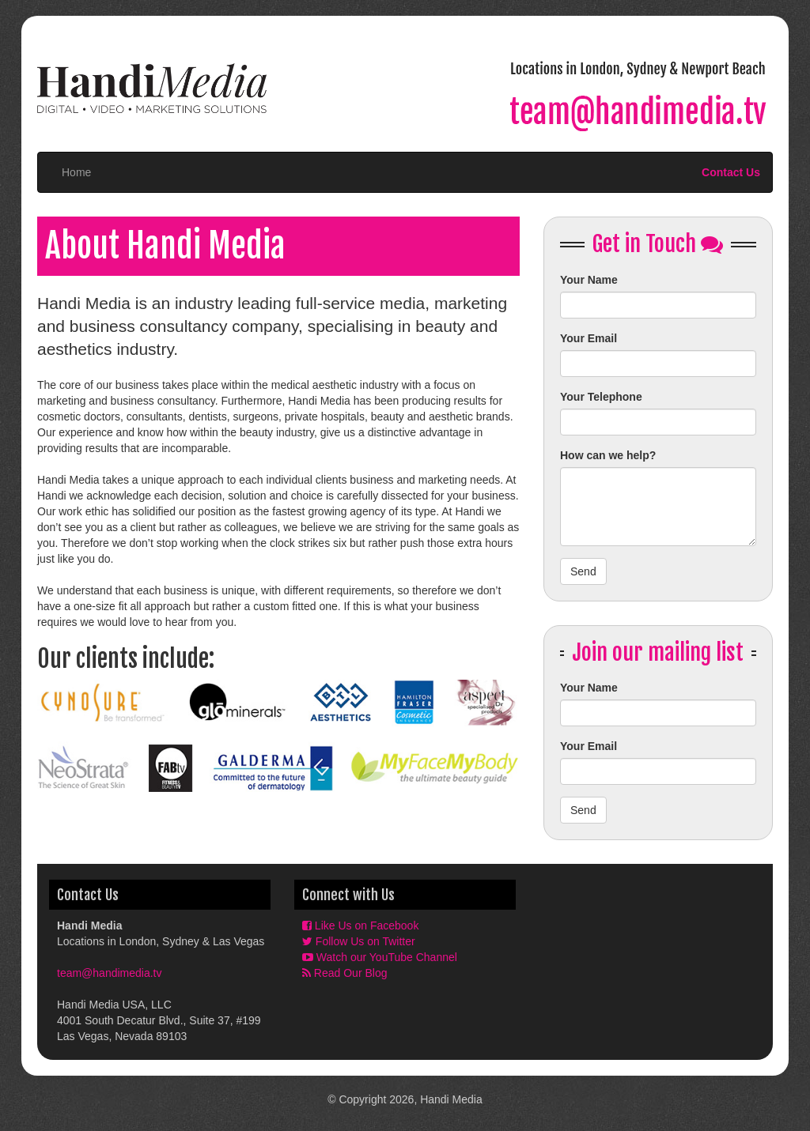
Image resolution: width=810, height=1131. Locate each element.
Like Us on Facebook (360, 925)
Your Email (588, 338)
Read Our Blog (345, 973)
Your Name (589, 279)
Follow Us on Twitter (358, 941)
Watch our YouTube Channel (379, 957)
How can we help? (608, 455)
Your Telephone (601, 396)
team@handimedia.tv (109, 973)
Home (76, 172)
